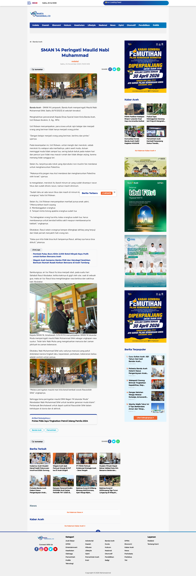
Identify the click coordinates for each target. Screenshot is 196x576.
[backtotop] (98, 532)
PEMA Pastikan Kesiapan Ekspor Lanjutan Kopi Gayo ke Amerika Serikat (134, 119)
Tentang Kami (153, 544)
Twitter (52, 550)
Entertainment (71, 547)
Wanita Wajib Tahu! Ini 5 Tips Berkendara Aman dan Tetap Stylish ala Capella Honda (139, 406)
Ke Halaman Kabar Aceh (75, 526)
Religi (107, 560)
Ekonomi (56, 25)
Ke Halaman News (75, 512)
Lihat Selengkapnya (145, 418)
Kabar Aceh (37, 519)
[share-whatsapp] (118, 69)
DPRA (127, 541)
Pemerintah (51, 430)
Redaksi (151, 541)
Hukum (67, 25)
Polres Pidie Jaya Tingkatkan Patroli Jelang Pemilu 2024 (60, 421)
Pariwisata (129, 554)
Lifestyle (92, 25)
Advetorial (89, 541)
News (112, 25)
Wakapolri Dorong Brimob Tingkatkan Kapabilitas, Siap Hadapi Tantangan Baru (137, 382)
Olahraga (69, 554)
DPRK (68, 544)
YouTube (57, 550)
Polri (87, 560)
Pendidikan (144, 25)
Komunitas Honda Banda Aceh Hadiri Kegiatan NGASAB (132, 141)
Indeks (35, 25)
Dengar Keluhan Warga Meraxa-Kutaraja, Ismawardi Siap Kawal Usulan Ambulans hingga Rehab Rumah (137, 394)
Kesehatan (79, 25)
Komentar (37, 69)
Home (34, 3)
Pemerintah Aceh (92, 557)
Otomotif (131, 25)
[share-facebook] (110, 69)
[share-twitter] (114, 69)
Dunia (107, 544)
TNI (126, 560)
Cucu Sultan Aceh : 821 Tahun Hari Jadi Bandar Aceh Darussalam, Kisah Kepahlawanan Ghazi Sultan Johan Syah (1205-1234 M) (139, 359)
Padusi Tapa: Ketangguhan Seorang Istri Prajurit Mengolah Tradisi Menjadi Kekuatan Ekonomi (156, 119)
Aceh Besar (70, 541)
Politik (156, 25)
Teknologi (69, 564)
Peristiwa (128, 557)
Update (106, 193)
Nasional (103, 25)
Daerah (45, 25)
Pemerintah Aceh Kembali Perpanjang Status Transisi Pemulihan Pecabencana (156, 141)
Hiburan (88, 547)
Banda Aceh (37, 430)
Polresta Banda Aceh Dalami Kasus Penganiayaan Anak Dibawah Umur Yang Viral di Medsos (138, 371)
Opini (121, 25)
